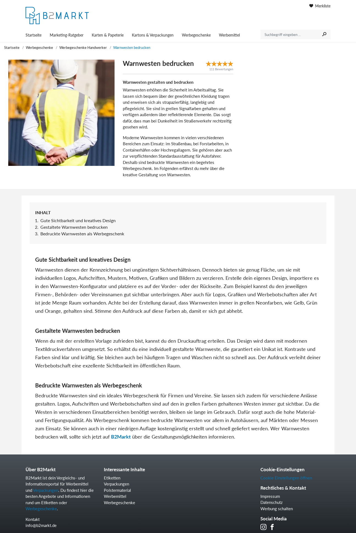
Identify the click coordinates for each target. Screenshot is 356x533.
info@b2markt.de (41, 525)
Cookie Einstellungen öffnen (286, 477)
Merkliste (319, 6)
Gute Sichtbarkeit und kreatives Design (78, 220)
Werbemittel (229, 35)
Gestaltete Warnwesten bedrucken (74, 227)
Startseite (33, 35)
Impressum (270, 496)
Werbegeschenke (196, 35)
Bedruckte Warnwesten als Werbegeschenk (82, 233)
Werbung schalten (276, 508)
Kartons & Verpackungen (153, 35)
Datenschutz (271, 502)
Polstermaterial (117, 490)
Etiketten (112, 477)
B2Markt (121, 437)
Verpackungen (45, 490)
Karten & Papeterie (108, 35)
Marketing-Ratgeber (67, 35)
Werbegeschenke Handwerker (83, 47)
